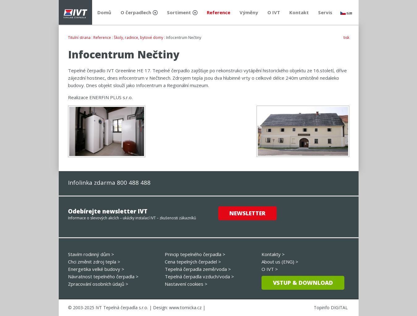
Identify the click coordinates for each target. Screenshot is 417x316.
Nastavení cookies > (186, 284)
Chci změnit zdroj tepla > (94, 262)
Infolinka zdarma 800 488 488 (109, 183)
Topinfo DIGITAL (331, 307)
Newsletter (247, 213)
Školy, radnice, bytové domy (138, 37)
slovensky (349, 13)
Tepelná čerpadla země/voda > (198, 269)
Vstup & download (303, 282)
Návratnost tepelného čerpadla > (103, 276)
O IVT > (270, 269)
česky (343, 13)
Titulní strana (79, 37)
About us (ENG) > (280, 262)
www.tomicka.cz (185, 307)
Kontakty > (273, 254)
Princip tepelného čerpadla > (195, 254)
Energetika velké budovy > (96, 269)
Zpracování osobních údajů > (98, 284)
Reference (102, 37)
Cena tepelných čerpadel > (193, 262)
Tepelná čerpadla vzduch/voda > (199, 276)
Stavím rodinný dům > (91, 254)
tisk (346, 37)
